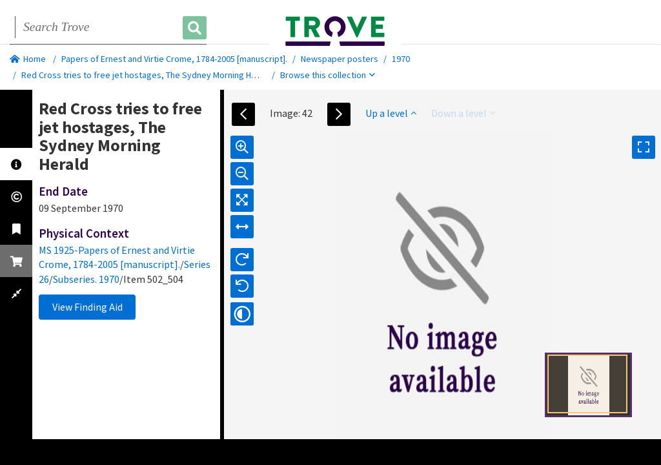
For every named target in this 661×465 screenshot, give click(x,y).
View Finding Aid (87, 306)
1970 (401, 59)
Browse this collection (327, 75)
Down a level (463, 113)
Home (28, 59)
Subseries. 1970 (86, 279)
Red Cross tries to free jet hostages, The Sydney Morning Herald (146, 75)
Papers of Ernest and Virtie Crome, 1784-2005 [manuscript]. (174, 59)
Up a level (390, 113)
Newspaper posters (339, 59)
